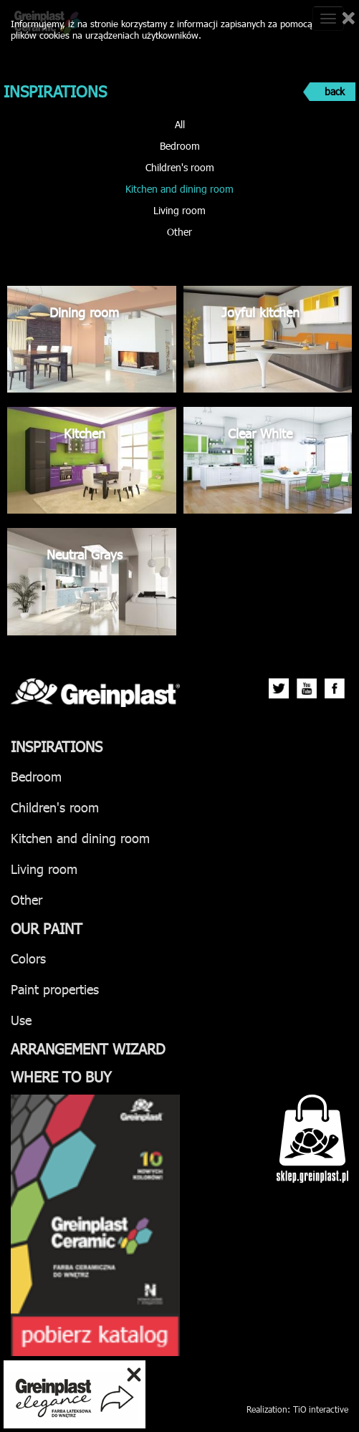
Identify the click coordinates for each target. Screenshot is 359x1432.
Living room (179, 210)
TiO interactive (320, 1409)
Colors (28, 958)
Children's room (179, 167)
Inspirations (56, 745)
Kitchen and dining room (179, 189)
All (180, 124)
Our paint (46, 927)
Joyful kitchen (260, 312)
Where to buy (61, 1076)
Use (21, 1019)
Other (179, 232)
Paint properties (55, 989)
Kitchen (84, 433)
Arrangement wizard (88, 1048)
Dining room (84, 312)
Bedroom (180, 146)
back (335, 91)
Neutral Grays (85, 554)
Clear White (260, 433)
